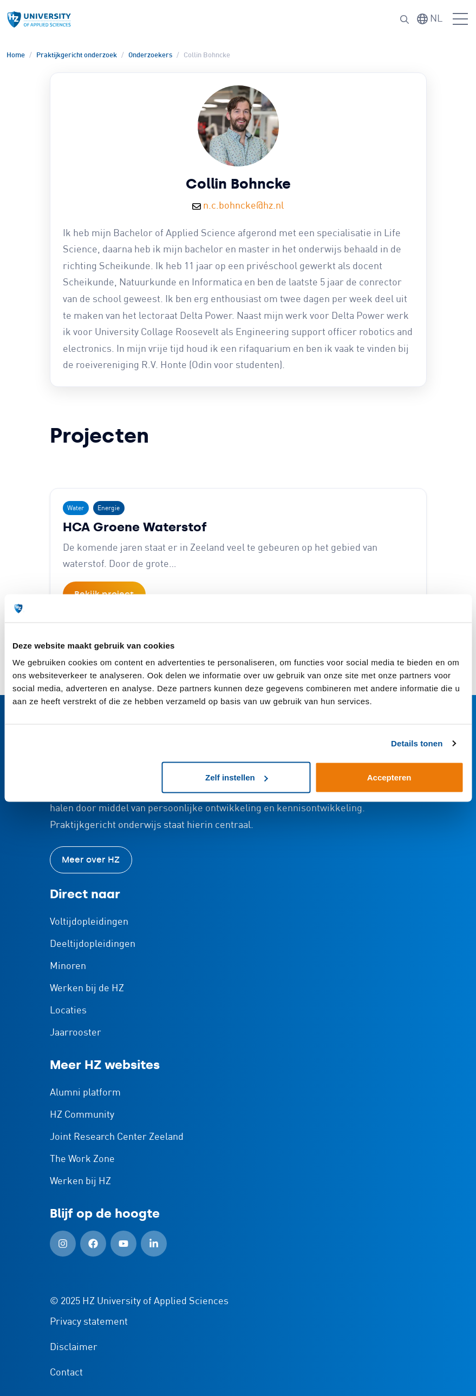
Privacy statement (89, 1322)
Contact (66, 1373)
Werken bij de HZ (87, 988)
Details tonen (416, 742)
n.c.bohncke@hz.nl (243, 206)
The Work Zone (82, 1159)
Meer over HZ (91, 859)
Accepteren (389, 777)
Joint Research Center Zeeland (117, 1137)
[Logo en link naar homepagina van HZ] (38, 19)
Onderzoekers (150, 55)
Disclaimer (73, 1347)
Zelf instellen (236, 777)
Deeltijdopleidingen (92, 944)
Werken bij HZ (80, 1181)
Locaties (68, 1011)
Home (15, 55)
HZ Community (82, 1115)
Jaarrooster (75, 1033)
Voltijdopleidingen (89, 922)
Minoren (68, 966)
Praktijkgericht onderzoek (76, 55)
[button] (405, 19)
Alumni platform (85, 1093)
